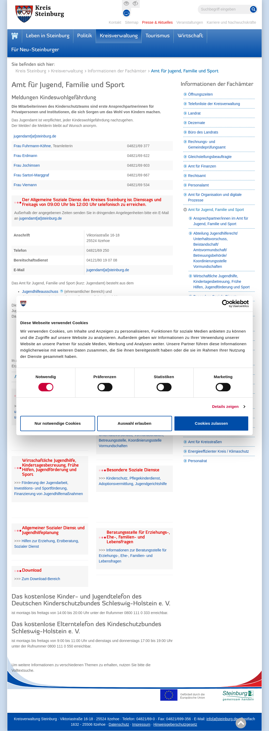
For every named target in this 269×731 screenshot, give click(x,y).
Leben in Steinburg (47, 36)
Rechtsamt (197, 176)
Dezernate (196, 123)
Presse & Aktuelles (157, 22)
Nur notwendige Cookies (58, 423)
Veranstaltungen (189, 22)
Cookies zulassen (211, 423)
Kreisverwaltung (119, 36)
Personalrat (197, 461)
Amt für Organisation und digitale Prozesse (215, 197)
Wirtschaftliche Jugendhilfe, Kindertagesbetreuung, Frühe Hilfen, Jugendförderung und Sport (221, 281)
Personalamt (198, 185)
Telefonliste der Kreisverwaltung (214, 104)
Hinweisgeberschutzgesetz (175, 724)
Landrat (194, 113)
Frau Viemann (25, 185)
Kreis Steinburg (30, 71)
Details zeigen (225, 406)
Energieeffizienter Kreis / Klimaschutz (218, 451)
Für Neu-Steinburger (35, 50)
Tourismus (158, 36)
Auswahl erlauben (134, 423)
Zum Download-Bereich (41, 579)
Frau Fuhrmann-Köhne (32, 146)
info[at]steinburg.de (222, 719)
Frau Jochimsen (27, 165)
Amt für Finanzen (202, 166)
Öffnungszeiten (200, 94)
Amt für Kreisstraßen (205, 442)
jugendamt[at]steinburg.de (35, 136)
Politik (84, 36)
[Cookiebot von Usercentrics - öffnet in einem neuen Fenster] (226, 304)
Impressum (141, 724)
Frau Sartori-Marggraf (31, 175)
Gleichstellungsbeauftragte (210, 157)
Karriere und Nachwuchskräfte (231, 22)
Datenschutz (119, 724)
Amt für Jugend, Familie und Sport (216, 210)
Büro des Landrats (203, 132)
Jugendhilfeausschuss (40, 291)
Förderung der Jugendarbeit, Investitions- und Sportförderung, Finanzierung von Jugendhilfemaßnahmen (48, 488)
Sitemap (131, 22)
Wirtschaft (190, 36)
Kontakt (115, 22)
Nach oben (240, 723)
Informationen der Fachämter (117, 71)
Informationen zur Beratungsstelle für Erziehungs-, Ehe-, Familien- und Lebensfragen (133, 555)
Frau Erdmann (25, 156)
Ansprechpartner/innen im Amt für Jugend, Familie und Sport (220, 221)
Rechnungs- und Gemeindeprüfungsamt (206, 144)
